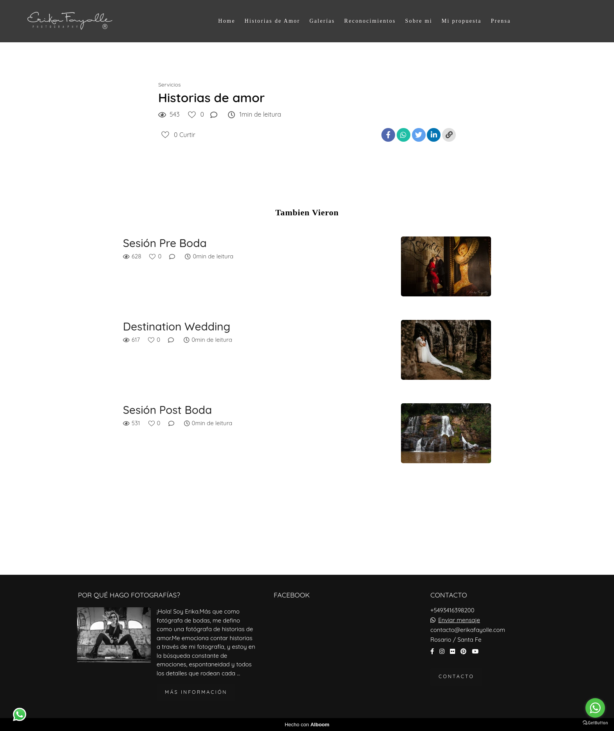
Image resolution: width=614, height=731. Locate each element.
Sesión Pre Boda (165, 243)
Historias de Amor (272, 21)
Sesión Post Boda (167, 410)
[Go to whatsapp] (595, 708)
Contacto (456, 676)
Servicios (169, 84)
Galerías (322, 21)
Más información (196, 692)
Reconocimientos (370, 21)
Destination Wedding (176, 326)
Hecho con (307, 724)
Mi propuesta (462, 21)
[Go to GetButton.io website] (595, 723)
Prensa (501, 21)
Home (226, 21)
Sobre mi (418, 21)
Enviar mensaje (459, 620)
